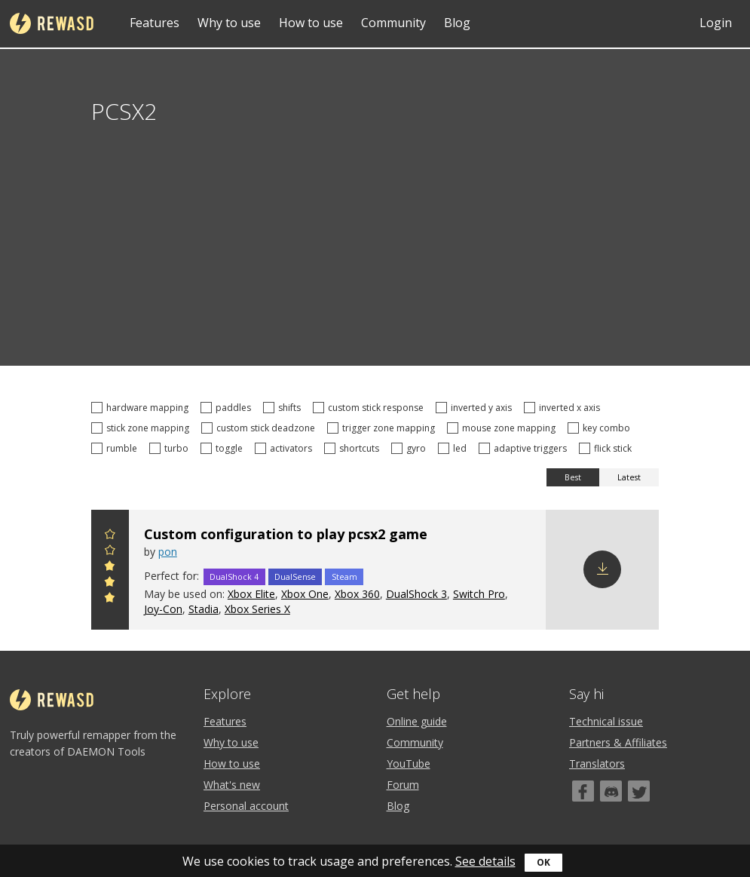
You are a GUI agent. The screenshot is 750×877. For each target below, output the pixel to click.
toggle (224, 448)
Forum (403, 784)
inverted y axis (476, 407)
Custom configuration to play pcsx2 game (285, 534)
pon (167, 551)
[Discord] (611, 791)
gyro (410, 448)
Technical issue (606, 721)
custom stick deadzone (260, 428)
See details (485, 861)
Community (393, 22)
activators (286, 448)
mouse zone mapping (503, 428)
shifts (284, 407)
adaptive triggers (525, 448)
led (454, 448)
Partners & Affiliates (618, 742)
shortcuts (354, 448)
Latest (629, 477)
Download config (602, 569)
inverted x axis (564, 407)
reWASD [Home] (51, 23)
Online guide (417, 721)
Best (573, 477)
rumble (116, 448)
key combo (601, 428)
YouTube (408, 763)
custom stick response (370, 407)
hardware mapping (142, 407)
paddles (228, 407)
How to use (311, 22)
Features (154, 22)
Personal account (246, 806)
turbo (171, 448)
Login (715, 22)
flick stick (607, 448)
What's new (232, 784)
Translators (597, 763)
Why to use (229, 22)
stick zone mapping (142, 428)
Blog (457, 22)
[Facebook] (583, 791)
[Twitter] (639, 791)
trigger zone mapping (383, 428)
